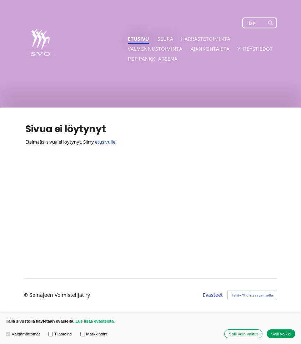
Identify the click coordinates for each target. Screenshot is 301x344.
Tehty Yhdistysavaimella (252, 295)
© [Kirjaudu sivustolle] (27, 294)
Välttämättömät (23, 333)
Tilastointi (60, 333)
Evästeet (213, 295)
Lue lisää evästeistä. (95, 321)
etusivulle (105, 142)
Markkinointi (94, 333)
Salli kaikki (281, 333)
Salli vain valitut (243, 333)
